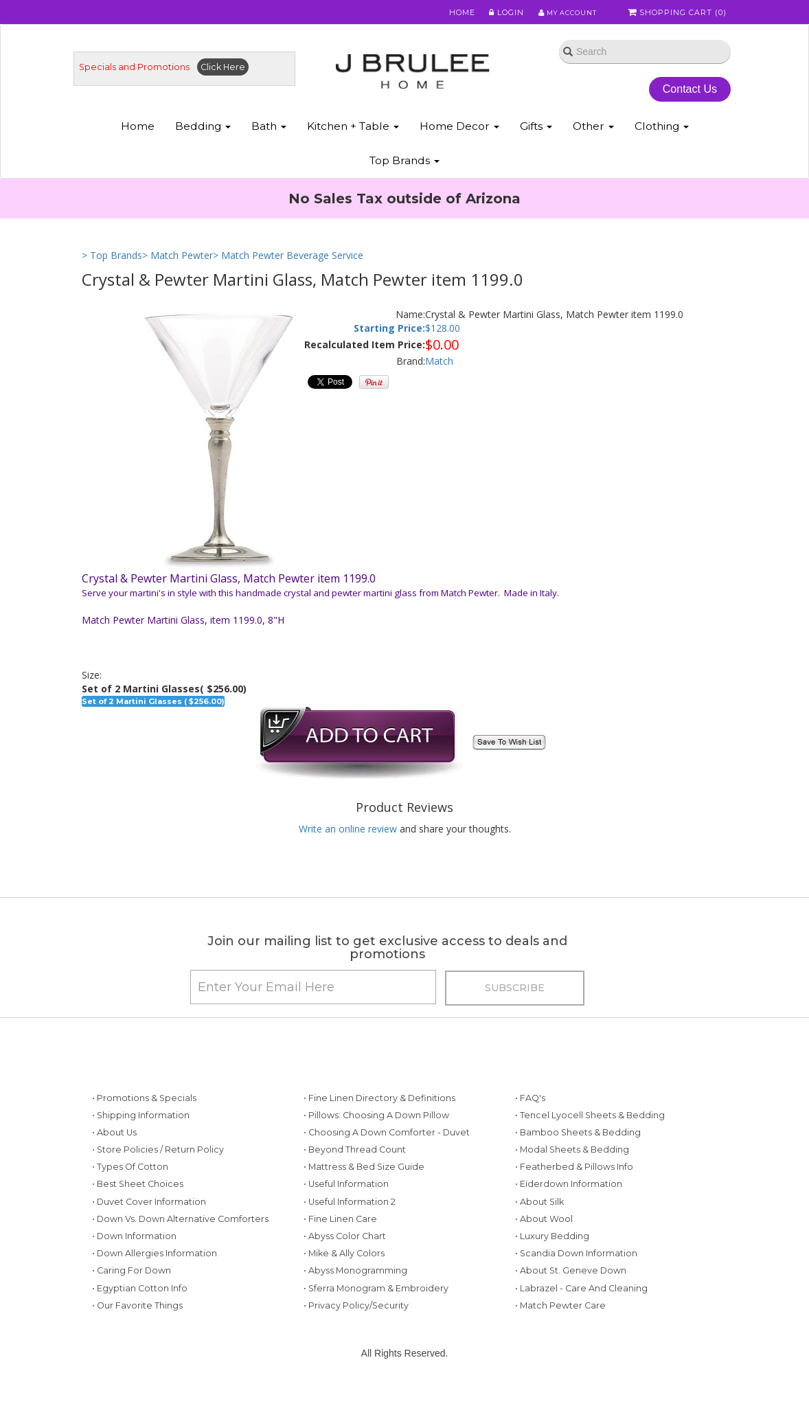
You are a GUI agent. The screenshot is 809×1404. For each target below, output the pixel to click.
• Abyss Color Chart (345, 1257)
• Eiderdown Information (568, 1205)
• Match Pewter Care (560, 1326)
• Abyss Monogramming (355, 1292)
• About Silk (539, 1222)
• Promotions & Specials (144, 1118)
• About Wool (544, 1240)
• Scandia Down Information (576, 1274)
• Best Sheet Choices (137, 1205)
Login (497, 13)
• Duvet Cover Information (149, 1222)
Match (439, 371)
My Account (562, 13)
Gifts (536, 136)
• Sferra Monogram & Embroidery (376, 1309)
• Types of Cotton (130, 1188)
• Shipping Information (141, 1136)
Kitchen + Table (353, 136)
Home (454, 13)
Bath (268, 136)
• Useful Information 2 (350, 1222)
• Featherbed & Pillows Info (574, 1188)
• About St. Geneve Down (570, 1292)
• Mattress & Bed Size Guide (364, 1188)
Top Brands (404, 170)
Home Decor (459, 136)
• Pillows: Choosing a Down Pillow (376, 1136)
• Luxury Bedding (552, 1257)
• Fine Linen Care (340, 1240)
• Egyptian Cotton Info (139, 1309)
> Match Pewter (177, 266)
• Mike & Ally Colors (344, 1274)
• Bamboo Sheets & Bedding (578, 1153)
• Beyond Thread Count (355, 1171)
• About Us (114, 1153)
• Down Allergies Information (154, 1274)
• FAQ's (530, 1118)
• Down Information (134, 1257)
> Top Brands (112, 266)
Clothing (662, 136)
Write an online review (348, 839)
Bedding (203, 136)
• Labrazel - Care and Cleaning (581, 1309)
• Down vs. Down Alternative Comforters (180, 1240)
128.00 (445, 338)
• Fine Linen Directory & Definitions (379, 1118)
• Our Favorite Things (137, 1326)
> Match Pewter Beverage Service (288, 266)
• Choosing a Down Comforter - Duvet (387, 1153)
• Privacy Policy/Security (356, 1326)
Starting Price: (389, 338)
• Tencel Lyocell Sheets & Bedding (590, 1136)
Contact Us (679, 95)
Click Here (236, 73)
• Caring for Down (131, 1292)
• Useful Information (346, 1205)
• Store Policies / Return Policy (158, 1171)
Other (593, 136)
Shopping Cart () (678, 13)
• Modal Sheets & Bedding (572, 1171)
